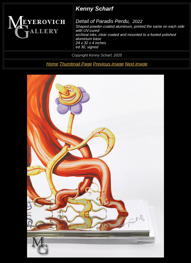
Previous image (108, 63)
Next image (136, 63)
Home (52, 63)
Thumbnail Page (76, 63)
